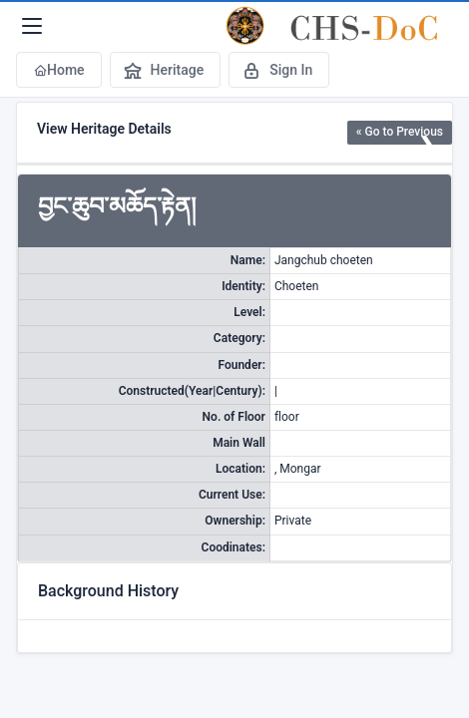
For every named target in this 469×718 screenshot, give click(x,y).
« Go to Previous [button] (399, 132)
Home (59, 70)
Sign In (276, 70)
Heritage (164, 70)
